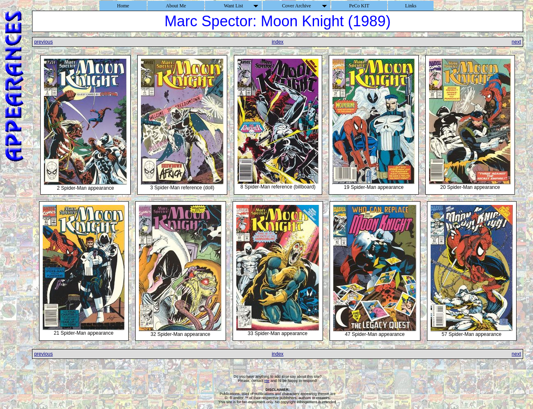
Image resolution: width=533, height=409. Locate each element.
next (516, 42)
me (267, 381)
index (278, 42)
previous (43, 42)
